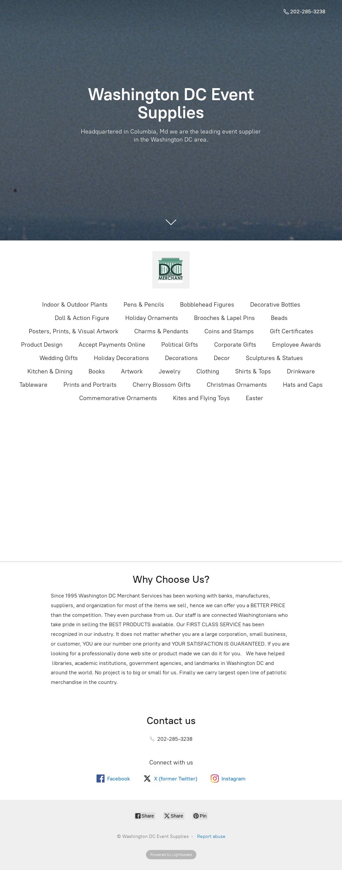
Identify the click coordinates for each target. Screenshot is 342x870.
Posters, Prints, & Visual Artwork (73, 331)
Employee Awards (296, 344)
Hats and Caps (303, 384)
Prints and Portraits (90, 384)
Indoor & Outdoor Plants (75, 304)
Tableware (33, 384)
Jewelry (169, 371)
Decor (222, 358)
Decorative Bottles (275, 304)
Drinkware (301, 371)
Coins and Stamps (229, 331)
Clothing (207, 371)
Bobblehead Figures (207, 304)
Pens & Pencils (144, 304)
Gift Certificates (291, 331)
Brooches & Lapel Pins (224, 318)
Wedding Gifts (58, 358)
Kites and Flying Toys (201, 398)
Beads (279, 318)
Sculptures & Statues (274, 358)
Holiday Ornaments (151, 318)
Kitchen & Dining (49, 371)
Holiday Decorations (121, 358)
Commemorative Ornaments (118, 398)
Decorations (181, 358)
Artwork (132, 371)
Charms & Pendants (161, 331)
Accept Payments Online (111, 344)
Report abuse (211, 836)
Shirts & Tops (253, 371)
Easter (254, 398)
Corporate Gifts (235, 344)
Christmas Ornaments (237, 384)
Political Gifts (179, 344)
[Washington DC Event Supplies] (171, 270)
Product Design (41, 344)
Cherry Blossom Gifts (162, 384)
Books (97, 371)
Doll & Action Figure (82, 318)
